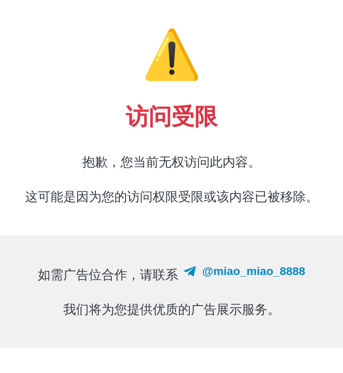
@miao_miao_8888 (243, 271)
